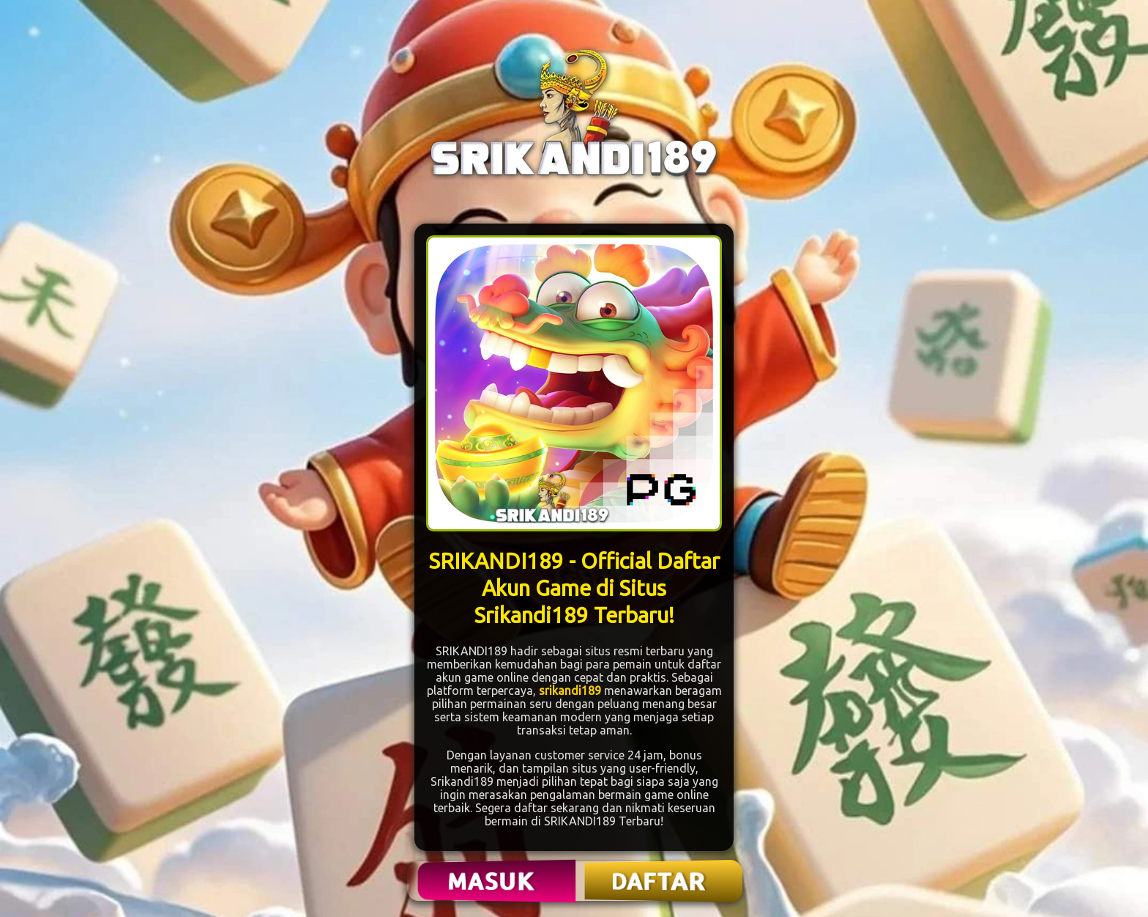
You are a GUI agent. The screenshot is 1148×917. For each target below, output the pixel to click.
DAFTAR (659, 881)
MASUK (493, 881)
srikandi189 (570, 690)
